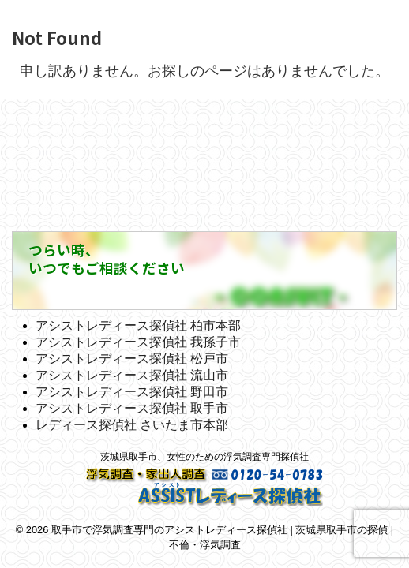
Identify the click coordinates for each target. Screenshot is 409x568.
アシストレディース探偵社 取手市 (132, 408)
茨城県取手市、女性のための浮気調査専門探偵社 (204, 456)
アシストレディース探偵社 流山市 (132, 375)
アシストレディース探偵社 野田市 (132, 391)
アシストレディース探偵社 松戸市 (132, 358)
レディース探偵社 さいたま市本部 (132, 425)
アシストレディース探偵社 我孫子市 (138, 342)
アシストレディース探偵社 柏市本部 (138, 325)
